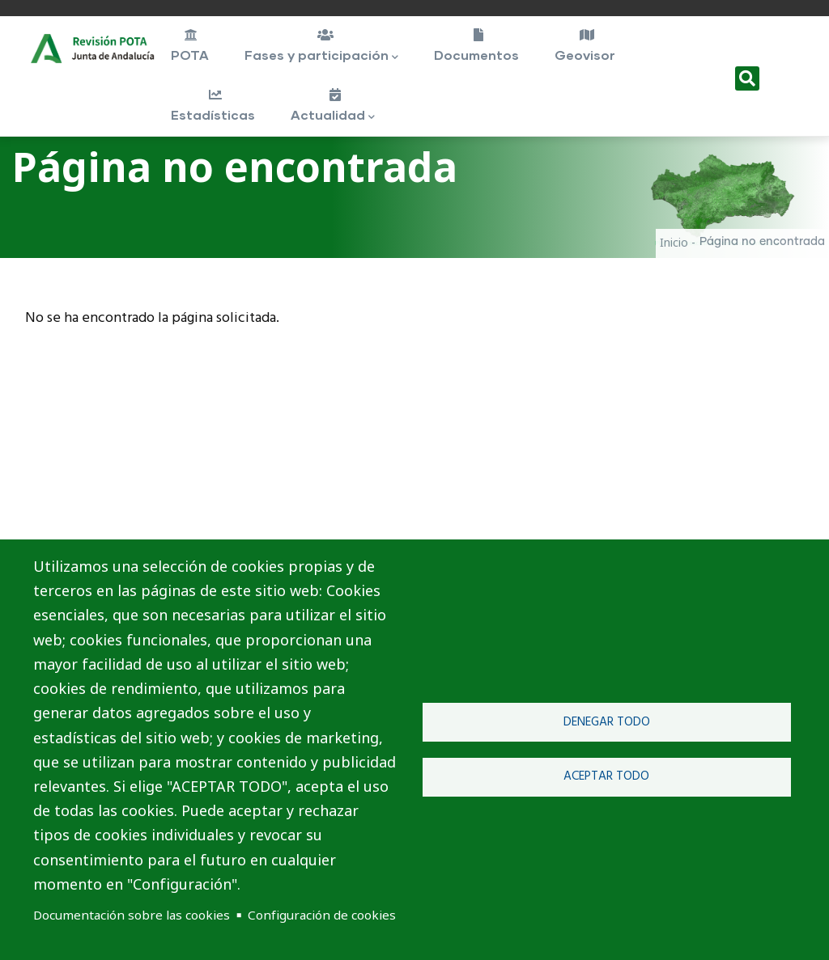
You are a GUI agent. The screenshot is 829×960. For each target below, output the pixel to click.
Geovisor (585, 45)
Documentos (477, 45)
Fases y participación (323, 47)
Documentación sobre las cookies (131, 915)
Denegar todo (606, 722)
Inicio (674, 242)
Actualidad (334, 106)
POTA (190, 45)
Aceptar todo (606, 776)
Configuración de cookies (322, 915)
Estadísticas (214, 105)
